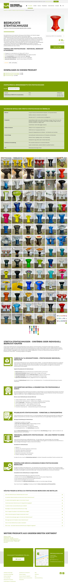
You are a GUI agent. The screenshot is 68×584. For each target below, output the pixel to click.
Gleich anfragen (57, 47)
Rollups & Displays (22, 574)
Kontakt (57, 5)
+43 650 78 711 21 (54, 559)
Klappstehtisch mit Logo (8, 537)
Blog (35, 572)
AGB (35, 576)
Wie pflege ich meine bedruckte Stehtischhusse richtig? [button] (34, 508)
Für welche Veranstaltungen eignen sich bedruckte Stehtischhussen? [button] (34, 517)
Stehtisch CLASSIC (7, 536)
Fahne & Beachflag (7, 577)
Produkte (9, 10)
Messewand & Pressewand (8, 579)
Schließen (56, 1)
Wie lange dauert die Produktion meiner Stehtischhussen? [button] (34, 520)
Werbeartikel (21, 579)
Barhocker (6, 542)
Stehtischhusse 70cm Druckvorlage (11, 73)
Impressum (37, 574)
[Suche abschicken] (60, 5)
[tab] (34, 494)
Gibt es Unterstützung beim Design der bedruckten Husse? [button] (34, 514)
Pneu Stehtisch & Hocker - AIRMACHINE (11, 541)
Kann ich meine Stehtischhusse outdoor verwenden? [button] (34, 522)
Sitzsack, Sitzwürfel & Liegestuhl (24, 576)
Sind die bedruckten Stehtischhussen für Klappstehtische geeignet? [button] (34, 503)
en (63, 5)
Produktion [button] (44, 5)
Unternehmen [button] (51, 5)
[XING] (63, 573)
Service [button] (39, 5)
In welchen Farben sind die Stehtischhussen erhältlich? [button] (34, 506)
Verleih (34, 5)
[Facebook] (61, 573)
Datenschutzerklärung (49, 1)
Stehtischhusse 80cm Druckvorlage (11, 74)
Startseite (5, 10)
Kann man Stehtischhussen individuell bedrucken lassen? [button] (34, 494)
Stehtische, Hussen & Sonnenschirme (18, 10)
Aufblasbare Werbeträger (8, 572)
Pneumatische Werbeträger (8, 574)
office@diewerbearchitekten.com (56, 561)
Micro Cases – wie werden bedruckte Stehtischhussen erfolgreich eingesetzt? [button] (34, 525)
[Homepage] (27, 5)
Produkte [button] (30, 5)
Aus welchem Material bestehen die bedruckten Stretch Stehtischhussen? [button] (34, 497)
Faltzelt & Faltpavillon (7, 576)
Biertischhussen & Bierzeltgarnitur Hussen (12, 540)
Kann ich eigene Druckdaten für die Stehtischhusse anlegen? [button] (34, 511)
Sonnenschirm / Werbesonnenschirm (11, 538)
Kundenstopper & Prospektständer (10, 581)
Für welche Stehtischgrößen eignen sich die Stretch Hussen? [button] (34, 500)
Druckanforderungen (8, 75)
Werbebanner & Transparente (24, 572)
